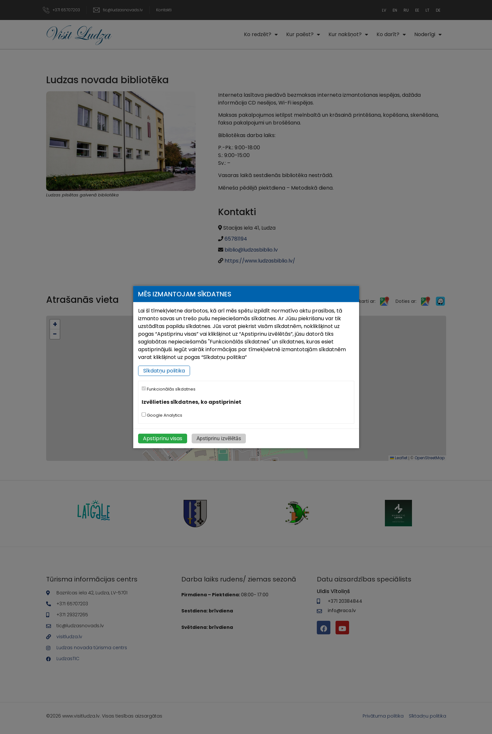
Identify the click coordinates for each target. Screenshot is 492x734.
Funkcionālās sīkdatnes (169, 389)
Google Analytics (162, 415)
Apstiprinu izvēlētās (218, 438)
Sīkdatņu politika (164, 370)
